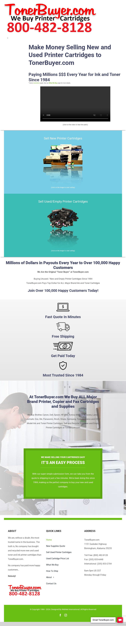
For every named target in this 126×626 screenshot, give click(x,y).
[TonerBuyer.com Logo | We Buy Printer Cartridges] (50, 4)
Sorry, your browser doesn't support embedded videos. (75, 104)
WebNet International (70, 609)
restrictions (36, 83)
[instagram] (65, 615)
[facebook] (60, 615)
